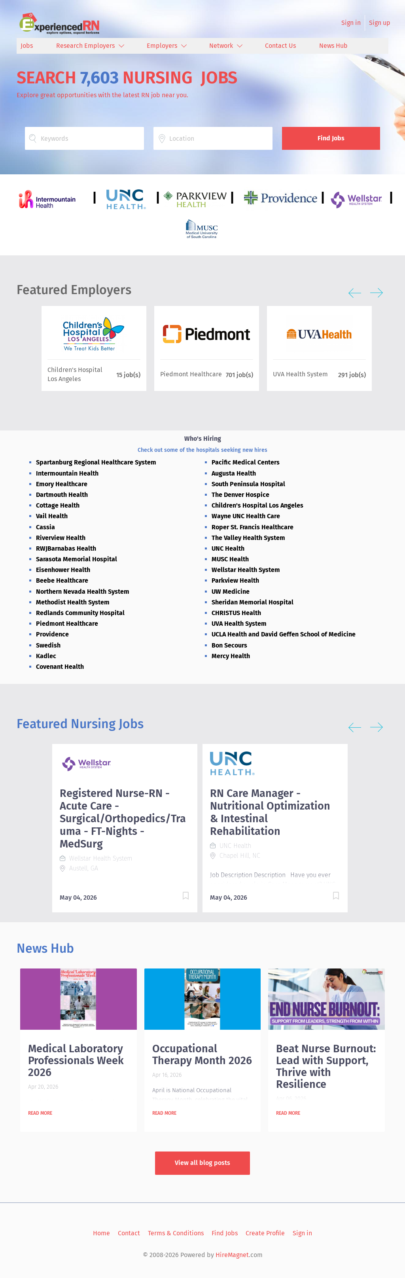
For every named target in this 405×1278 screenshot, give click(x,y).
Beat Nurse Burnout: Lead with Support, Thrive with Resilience (326, 1066)
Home (101, 1233)
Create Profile (265, 1233)
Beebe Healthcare (62, 580)
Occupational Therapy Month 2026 (202, 1055)
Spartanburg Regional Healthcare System (96, 462)
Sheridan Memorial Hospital (252, 602)
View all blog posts (202, 1163)
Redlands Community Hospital (80, 613)
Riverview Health (60, 538)
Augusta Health (234, 473)
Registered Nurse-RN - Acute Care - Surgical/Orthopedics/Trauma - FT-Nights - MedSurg (123, 818)
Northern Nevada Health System (82, 591)
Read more (40, 1113)
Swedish (48, 645)
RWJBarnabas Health (66, 548)
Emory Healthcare (61, 484)
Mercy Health (231, 656)
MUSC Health (230, 559)
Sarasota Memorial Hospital (76, 559)
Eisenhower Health (63, 570)
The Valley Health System (248, 538)
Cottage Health (57, 505)
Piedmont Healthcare (67, 623)
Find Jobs (331, 138)
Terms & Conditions (176, 1233)
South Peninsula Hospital (248, 484)
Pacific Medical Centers (246, 462)
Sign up (379, 22)
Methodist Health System (73, 602)
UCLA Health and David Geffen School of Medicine (284, 634)
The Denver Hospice (240, 494)
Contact (129, 1233)
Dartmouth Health (62, 494)
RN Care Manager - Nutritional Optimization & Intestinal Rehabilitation (270, 812)
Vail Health (52, 516)
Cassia (45, 527)
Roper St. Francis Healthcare (252, 527)
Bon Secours (229, 645)
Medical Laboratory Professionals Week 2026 (76, 1060)
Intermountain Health (67, 473)
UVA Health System (239, 623)
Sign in (351, 22)
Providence (52, 634)
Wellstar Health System (246, 570)
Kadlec (46, 656)
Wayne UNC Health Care (246, 516)
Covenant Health (60, 666)
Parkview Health (235, 580)
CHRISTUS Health (236, 613)
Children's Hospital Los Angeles (257, 505)
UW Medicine (231, 591)
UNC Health (228, 548)
